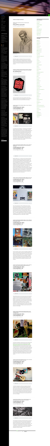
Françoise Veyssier (39, 30)
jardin (37, 76)
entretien (19, 22)
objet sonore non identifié (19, 145)
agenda (14, 177)
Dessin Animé (38, 69)
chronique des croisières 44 (18, 314)
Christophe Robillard (39, 24)
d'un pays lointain (22, 69)
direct (37, 70)
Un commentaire (20, 225)
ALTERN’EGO (17, 71)
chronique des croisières (19, 105)
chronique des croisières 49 (18, 148)
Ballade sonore (38, 50)
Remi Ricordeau (39, 33)
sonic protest (28, 265)
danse (37, 66)
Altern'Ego (14, 69)
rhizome (19, 221)
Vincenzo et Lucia (3, 110)
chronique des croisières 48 (18, 180)
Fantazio (38, 27)
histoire (22, 22)
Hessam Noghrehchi (3, 86)
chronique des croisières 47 (18, 223)
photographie (38, 93)
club (28, 177)
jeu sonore (26, 69)
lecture (27, 105)
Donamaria (38, 23)
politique (25, 145)
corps (37, 63)
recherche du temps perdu (25, 178)
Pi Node (2, 24)
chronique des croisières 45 (18, 267)
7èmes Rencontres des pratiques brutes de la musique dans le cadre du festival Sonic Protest (21, 344)
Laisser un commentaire (21, 26)
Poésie (20, 178)
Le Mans (38, 82)
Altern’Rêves (2, 46)
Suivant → (25, 431)
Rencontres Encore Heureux (40, 106)
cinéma (14, 22)
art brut (38, 47)
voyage (30, 178)
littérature (25, 22)
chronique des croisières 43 (18, 362)
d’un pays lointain (3, 21)
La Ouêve (2, 15)
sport (17, 312)
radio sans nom (3, 27)
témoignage (14, 23)
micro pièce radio (39, 86)
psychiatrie (38, 102)
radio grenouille (3, 30)
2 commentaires (20, 364)
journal (37, 79)
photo (37, 92)
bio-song (38, 53)
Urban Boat (38, 26)
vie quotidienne (39, 115)
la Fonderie (38, 80)
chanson (17, 69)
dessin (37, 67)
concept (16, 22)
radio (28, 22)
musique (14, 145)
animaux (14, 311)
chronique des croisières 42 (18, 402)
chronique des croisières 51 (18, 108)
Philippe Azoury (19, 24)
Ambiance (38, 43)
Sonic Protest (3, 18)
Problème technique (39, 99)
